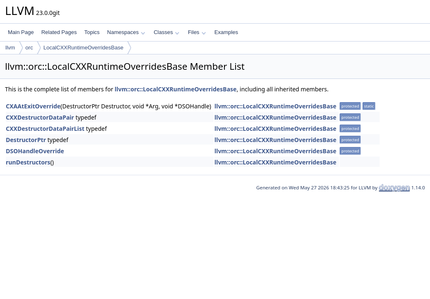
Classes (166, 32)
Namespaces (126, 32)
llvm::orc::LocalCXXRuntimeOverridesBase (176, 89)
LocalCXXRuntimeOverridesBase (83, 47)
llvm (10, 47)
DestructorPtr (26, 140)
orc (29, 47)
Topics (91, 32)
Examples (226, 32)
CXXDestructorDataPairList (45, 128)
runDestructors (28, 162)
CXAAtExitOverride (33, 106)
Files (197, 32)
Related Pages (59, 32)
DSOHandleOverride (35, 151)
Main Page (21, 32)
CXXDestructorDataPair (40, 117)
